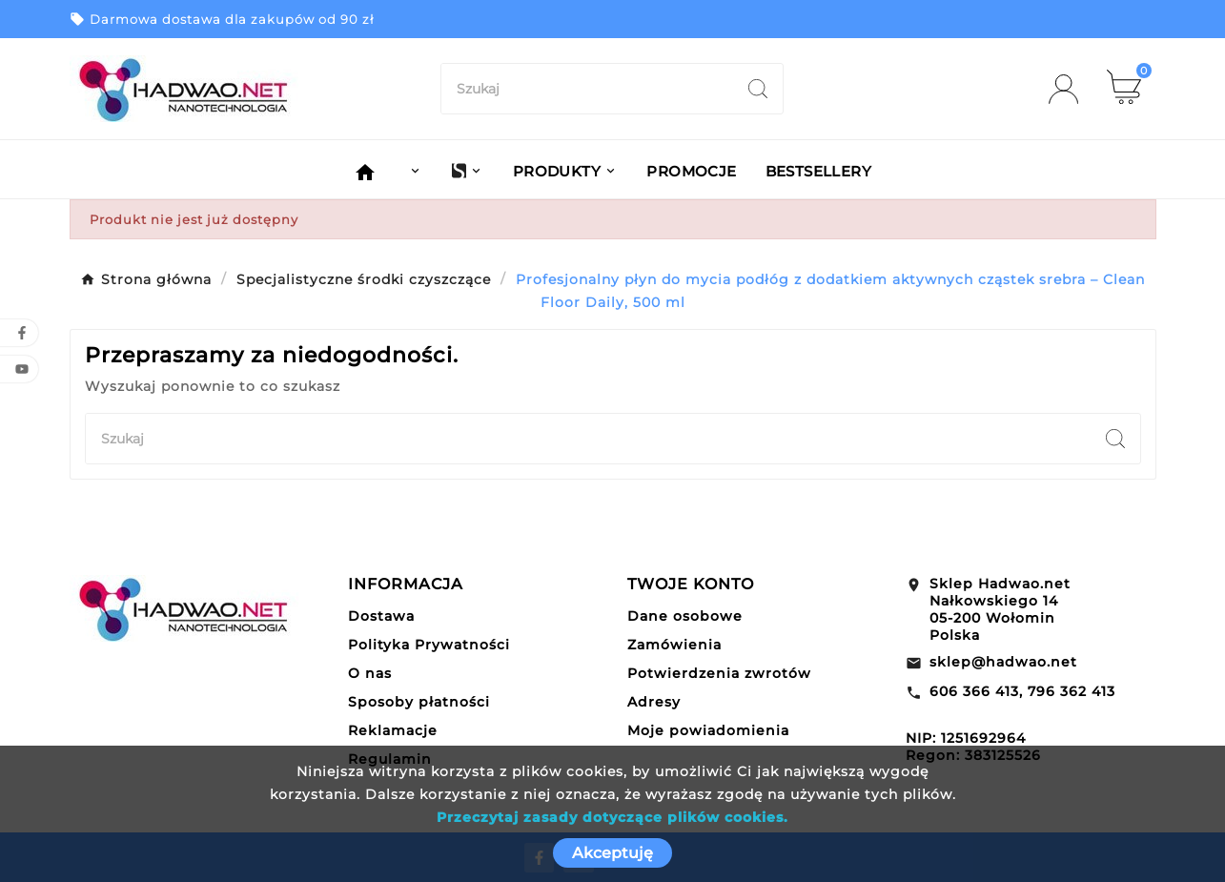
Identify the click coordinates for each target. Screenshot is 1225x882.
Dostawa (381, 616)
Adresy (654, 701)
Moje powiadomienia (708, 730)
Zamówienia (674, 644)
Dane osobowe (685, 616)
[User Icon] (1069, 89)
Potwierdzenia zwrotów (719, 673)
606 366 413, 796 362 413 (1022, 691)
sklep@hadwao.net (1003, 661)
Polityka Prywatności (429, 644)
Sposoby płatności (419, 701)
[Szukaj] (587, 88)
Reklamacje (393, 730)
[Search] (757, 88)
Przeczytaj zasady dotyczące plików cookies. (612, 817)
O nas (370, 673)
